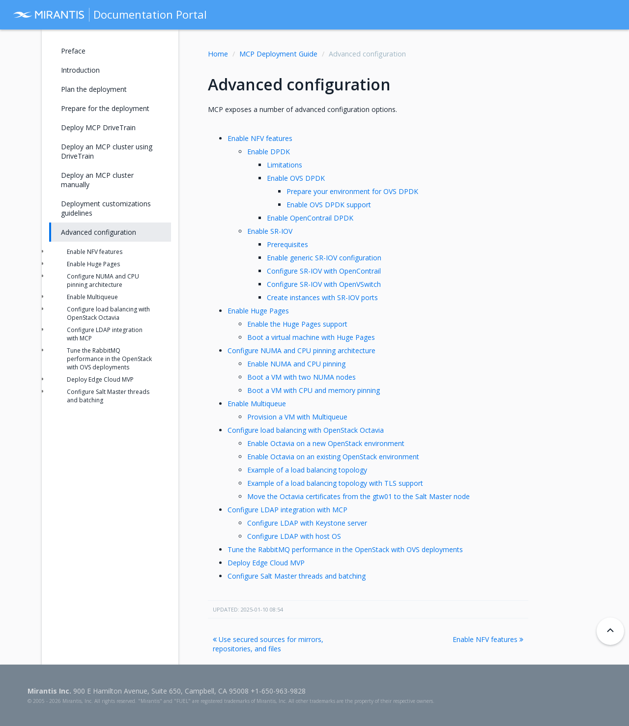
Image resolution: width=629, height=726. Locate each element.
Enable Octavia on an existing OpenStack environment (333, 456)
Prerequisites (287, 244)
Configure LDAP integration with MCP (287, 509)
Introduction (80, 70)
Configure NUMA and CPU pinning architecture (301, 350)
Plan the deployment (94, 89)
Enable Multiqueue (257, 403)
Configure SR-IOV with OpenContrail (324, 271)
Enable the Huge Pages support (297, 324)
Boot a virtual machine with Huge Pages (311, 337)
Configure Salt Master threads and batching (297, 576)
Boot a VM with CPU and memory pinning (313, 390)
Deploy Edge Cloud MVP (266, 562)
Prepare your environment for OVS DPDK (352, 191)
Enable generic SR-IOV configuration (324, 257)
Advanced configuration (98, 232)
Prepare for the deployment (105, 108)
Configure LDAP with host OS (294, 536)
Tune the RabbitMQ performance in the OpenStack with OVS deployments (345, 549)
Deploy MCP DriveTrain (98, 127)
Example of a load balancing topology (307, 470)
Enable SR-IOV (269, 231)
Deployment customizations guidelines (106, 208)
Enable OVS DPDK (296, 178)
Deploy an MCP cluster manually (97, 179)
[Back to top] (610, 631)
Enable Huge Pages (258, 310)
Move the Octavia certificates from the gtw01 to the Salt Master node (358, 496)
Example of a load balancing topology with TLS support (335, 483)
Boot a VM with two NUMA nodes (301, 377)
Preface (73, 51)
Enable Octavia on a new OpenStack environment (325, 443)
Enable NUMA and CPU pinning (296, 363)
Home (218, 53)
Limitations (284, 164)
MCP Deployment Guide (278, 53)
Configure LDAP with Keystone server (307, 523)
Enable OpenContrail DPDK (310, 218)
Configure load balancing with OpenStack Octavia (306, 430)
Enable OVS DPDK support (328, 204)
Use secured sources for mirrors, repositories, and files (268, 644)
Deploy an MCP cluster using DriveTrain (106, 151)
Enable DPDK (268, 151)
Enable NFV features (260, 138)
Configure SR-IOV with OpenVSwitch (324, 284)
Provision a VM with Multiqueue (297, 416)
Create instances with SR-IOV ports (322, 297)
